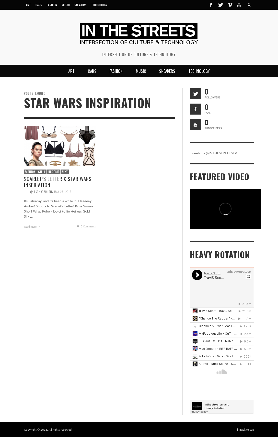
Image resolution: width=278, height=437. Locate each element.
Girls (42, 172)
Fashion (30, 172)
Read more (32, 226)
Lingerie (53, 172)
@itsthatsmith (41, 191)
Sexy (65, 172)
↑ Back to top (245, 429)
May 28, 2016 (62, 191)
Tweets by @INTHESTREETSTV (213, 153)
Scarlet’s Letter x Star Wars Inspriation (58, 182)
